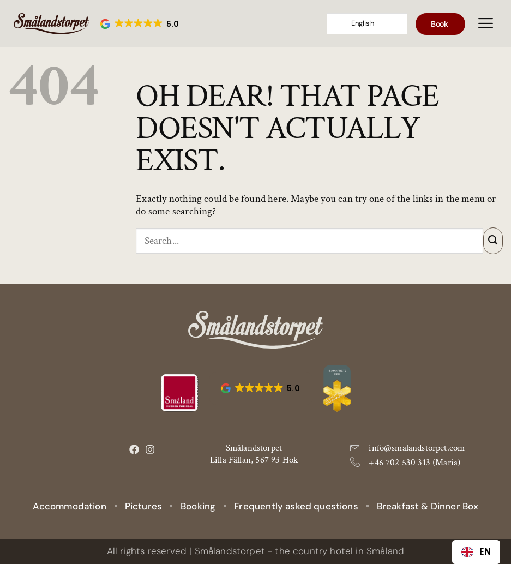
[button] (140, 24)
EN (476, 551)
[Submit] (493, 240)
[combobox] (476, 552)
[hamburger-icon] (485, 24)
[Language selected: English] (367, 23)
